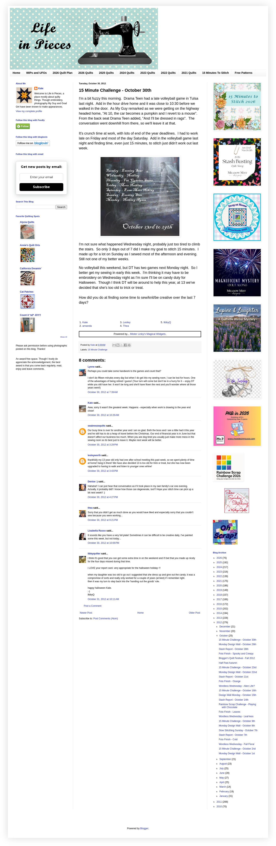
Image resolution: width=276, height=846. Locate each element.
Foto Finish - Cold (228, 739)
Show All (63, 337)
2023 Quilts (147, 72)
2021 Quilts (189, 72)
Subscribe (41, 187)
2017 (220, 599)
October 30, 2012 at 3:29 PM (103, 444)
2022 (220, 576)
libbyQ (167, 322)
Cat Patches (27, 291)
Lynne (91, 366)
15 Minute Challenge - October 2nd (237, 748)
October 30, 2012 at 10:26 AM (103, 415)
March (223, 786)
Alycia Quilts (27, 222)
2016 (220, 604)
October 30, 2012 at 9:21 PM (103, 520)
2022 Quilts (168, 72)
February (224, 791)
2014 (220, 613)
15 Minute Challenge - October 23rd (237, 667)
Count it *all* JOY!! (30, 315)
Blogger (144, 828)
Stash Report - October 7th (233, 735)
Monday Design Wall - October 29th (237, 644)
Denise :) (93, 481)
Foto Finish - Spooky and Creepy (236, 653)
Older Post (194, 612)
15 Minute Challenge (97, 349)
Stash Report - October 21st (233, 676)
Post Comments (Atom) (105, 618)
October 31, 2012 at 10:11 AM (103, 599)
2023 (220, 571)
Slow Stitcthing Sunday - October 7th (238, 730)
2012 (220, 622)
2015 (220, 608)
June (222, 773)
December (225, 626)
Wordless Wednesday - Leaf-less (236, 716)
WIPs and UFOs (36, 72)
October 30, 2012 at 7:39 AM (103, 392)
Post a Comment (92, 606)
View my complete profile (29, 111)
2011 (220, 801)
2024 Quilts (127, 72)
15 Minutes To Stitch (215, 72)
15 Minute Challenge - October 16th (237, 690)
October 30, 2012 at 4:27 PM (103, 497)
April (222, 782)
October (223, 635)
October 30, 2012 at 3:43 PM (103, 471)
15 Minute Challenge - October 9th (237, 721)
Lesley (127, 322)
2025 (220, 562)
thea (90, 507)
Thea (126, 325)
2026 (220, 558)
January (223, 796)
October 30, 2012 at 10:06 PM (103, 543)
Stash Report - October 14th (233, 699)
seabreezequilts (96, 425)
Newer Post (86, 612)
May (222, 777)
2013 (220, 618)
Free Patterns (243, 72)
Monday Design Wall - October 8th (237, 725)
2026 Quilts (85, 72)
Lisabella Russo (97, 530)
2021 (220, 581)
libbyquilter (94, 553)
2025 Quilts (106, 72)
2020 (220, 585)
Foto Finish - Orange (230, 681)
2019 (220, 590)
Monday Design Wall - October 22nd (238, 672)
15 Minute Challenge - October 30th (237, 639)
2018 (220, 594)
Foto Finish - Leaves (229, 711)
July (221, 768)
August (223, 763)
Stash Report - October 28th (233, 649)
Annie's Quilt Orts (30, 245)
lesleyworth (94, 455)
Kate (85, 322)
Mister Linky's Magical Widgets (148, 333)
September (225, 759)
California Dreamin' (31, 268)
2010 (220, 806)
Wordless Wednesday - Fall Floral (236, 744)
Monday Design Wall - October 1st (237, 753)
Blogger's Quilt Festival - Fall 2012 (237, 658)
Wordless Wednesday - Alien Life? (237, 686)
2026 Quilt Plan (62, 72)
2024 (220, 567)
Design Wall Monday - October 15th (237, 695)
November (225, 631)
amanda (87, 325)
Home (16, 72)
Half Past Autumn (228, 663)
